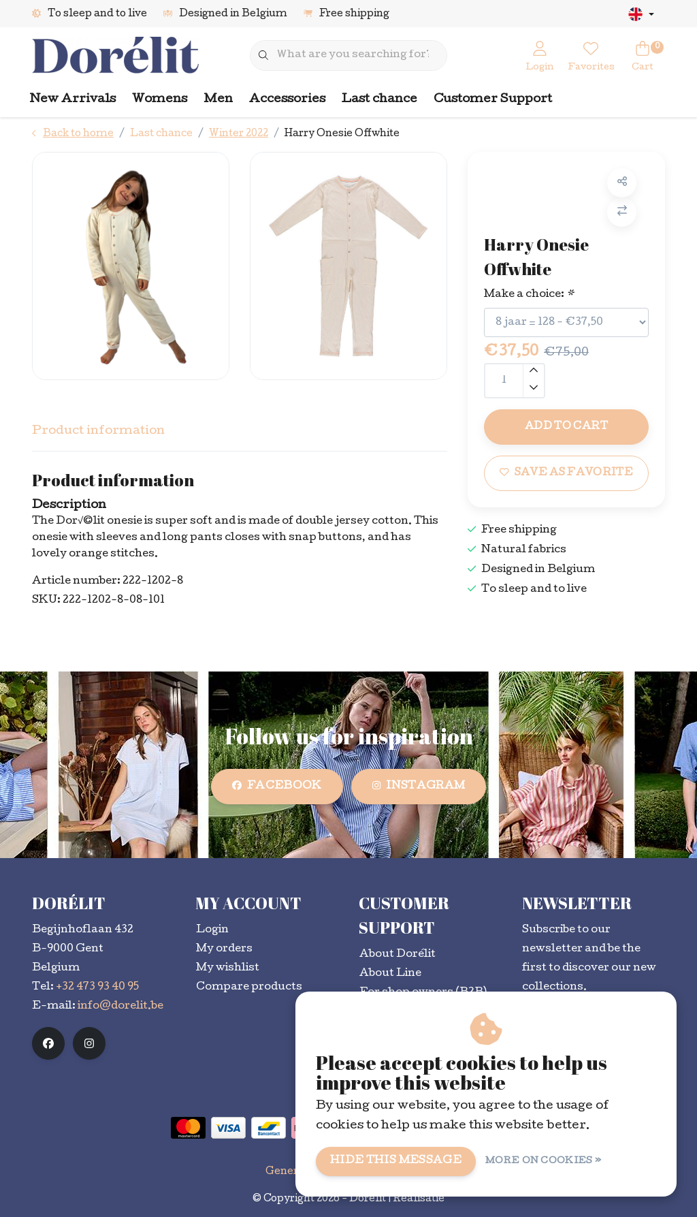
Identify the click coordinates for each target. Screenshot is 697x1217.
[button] (621, 182)
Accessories (287, 100)
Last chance (379, 100)
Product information (98, 431)
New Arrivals (73, 100)
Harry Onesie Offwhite (342, 134)
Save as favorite (566, 472)
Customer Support (493, 100)
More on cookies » (543, 1161)
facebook (277, 786)
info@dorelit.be (120, 1006)
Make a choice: (529, 294)
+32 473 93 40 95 (97, 987)
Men (218, 100)
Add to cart (566, 427)
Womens (159, 100)
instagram (418, 786)
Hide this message (395, 1161)
